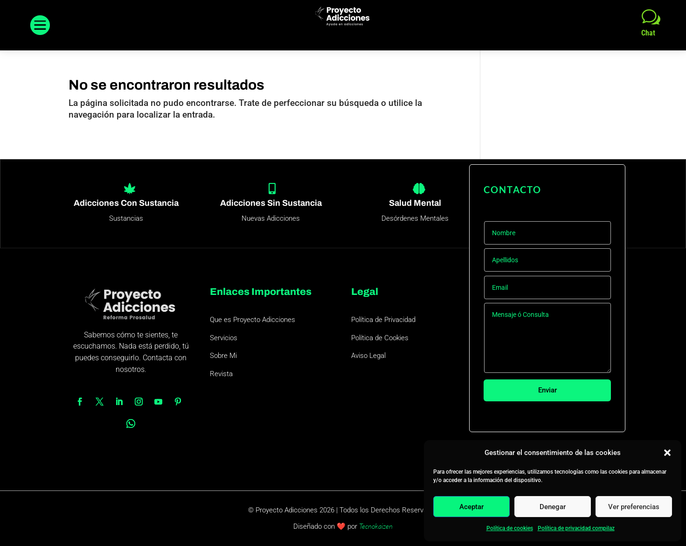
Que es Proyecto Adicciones (252, 319)
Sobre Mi (223, 355)
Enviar (547, 390)
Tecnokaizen (376, 526)
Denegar (553, 507)
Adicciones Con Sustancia (126, 203)
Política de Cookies (380, 338)
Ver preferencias (633, 507)
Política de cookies (509, 528)
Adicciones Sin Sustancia (271, 203)
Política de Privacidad (383, 319)
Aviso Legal (368, 355)
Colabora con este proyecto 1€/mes (558, 418)
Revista (221, 374)
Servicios (223, 338)
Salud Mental (415, 203)
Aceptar (471, 507)
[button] (667, 452)
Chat (648, 32)
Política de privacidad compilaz (576, 528)
